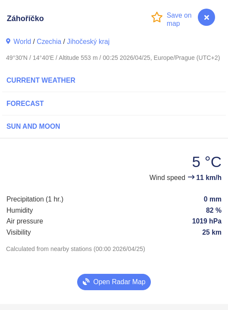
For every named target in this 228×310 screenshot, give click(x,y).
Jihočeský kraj (88, 41)
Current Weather (40, 80)
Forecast (25, 103)
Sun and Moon (33, 126)
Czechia (49, 41)
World (22, 41)
